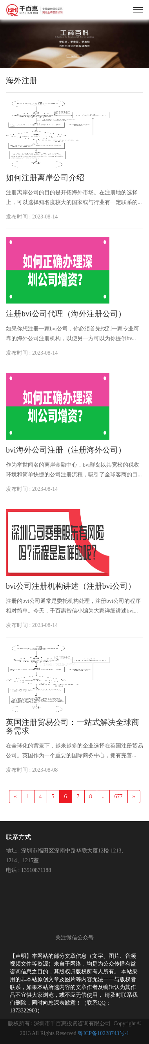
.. (103, 796)
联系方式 (18, 837)
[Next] (133, 796)
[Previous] (15, 796)
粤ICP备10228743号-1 (103, 1033)
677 (118, 796)
